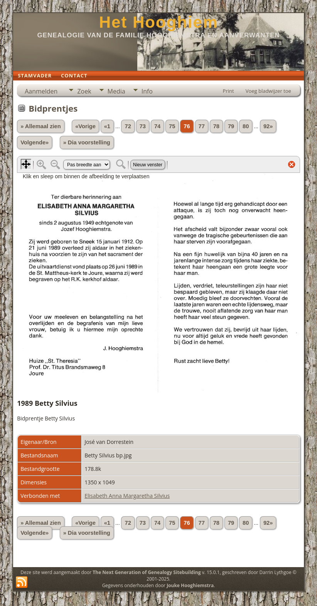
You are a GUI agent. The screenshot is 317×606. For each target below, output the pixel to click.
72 (128, 126)
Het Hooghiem (158, 22)
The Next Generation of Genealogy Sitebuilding (147, 572)
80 (246, 126)
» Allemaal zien (40, 126)
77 (202, 126)
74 (157, 126)
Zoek (84, 91)
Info (147, 91)
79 (231, 126)
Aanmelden (41, 91)
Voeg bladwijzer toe (268, 90)
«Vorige (85, 126)
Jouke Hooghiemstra (190, 585)
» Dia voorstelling (86, 142)
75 (172, 126)
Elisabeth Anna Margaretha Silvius (127, 495)
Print (228, 90)
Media (116, 91)
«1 (107, 126)
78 (216, 126)
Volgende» (34, 142)
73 (143, 126)
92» (268, 126)
